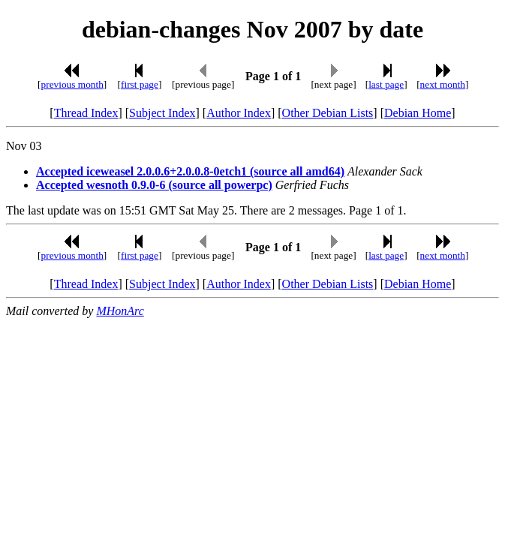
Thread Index (86, 112)
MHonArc (119, 310)
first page (139, 84)
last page (386, 84)
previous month (72, 84)
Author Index (238, 112)
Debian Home (417, 112)
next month (442, 84)
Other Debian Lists (328, 112)
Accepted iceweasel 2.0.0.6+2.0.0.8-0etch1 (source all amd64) (190, 171)
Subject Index (162, 112)
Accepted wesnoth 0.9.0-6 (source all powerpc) (154, 184)
